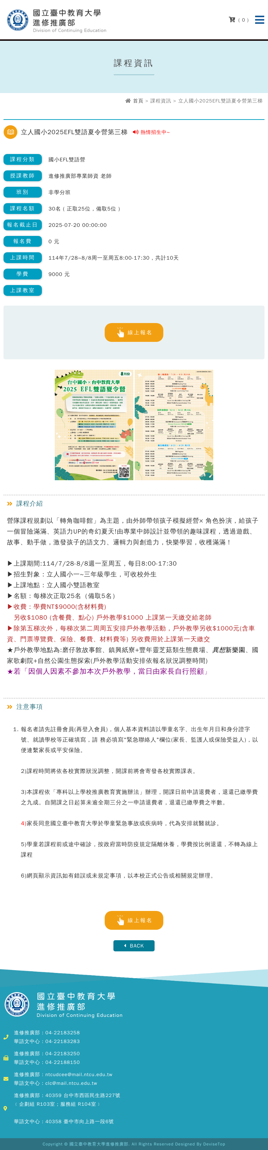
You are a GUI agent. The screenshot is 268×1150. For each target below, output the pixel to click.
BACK (134, 946)
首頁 (138, 101)
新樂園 (228, 650)
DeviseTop (214, 1144)
